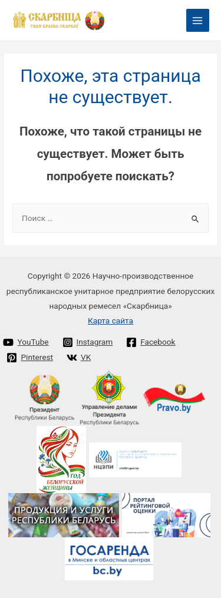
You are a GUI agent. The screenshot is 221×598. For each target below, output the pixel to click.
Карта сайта (110, 320)
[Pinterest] (30, 357)
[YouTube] (26, 342)
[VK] (78, 357)
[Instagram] (87, 342)
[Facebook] (151, 342)
